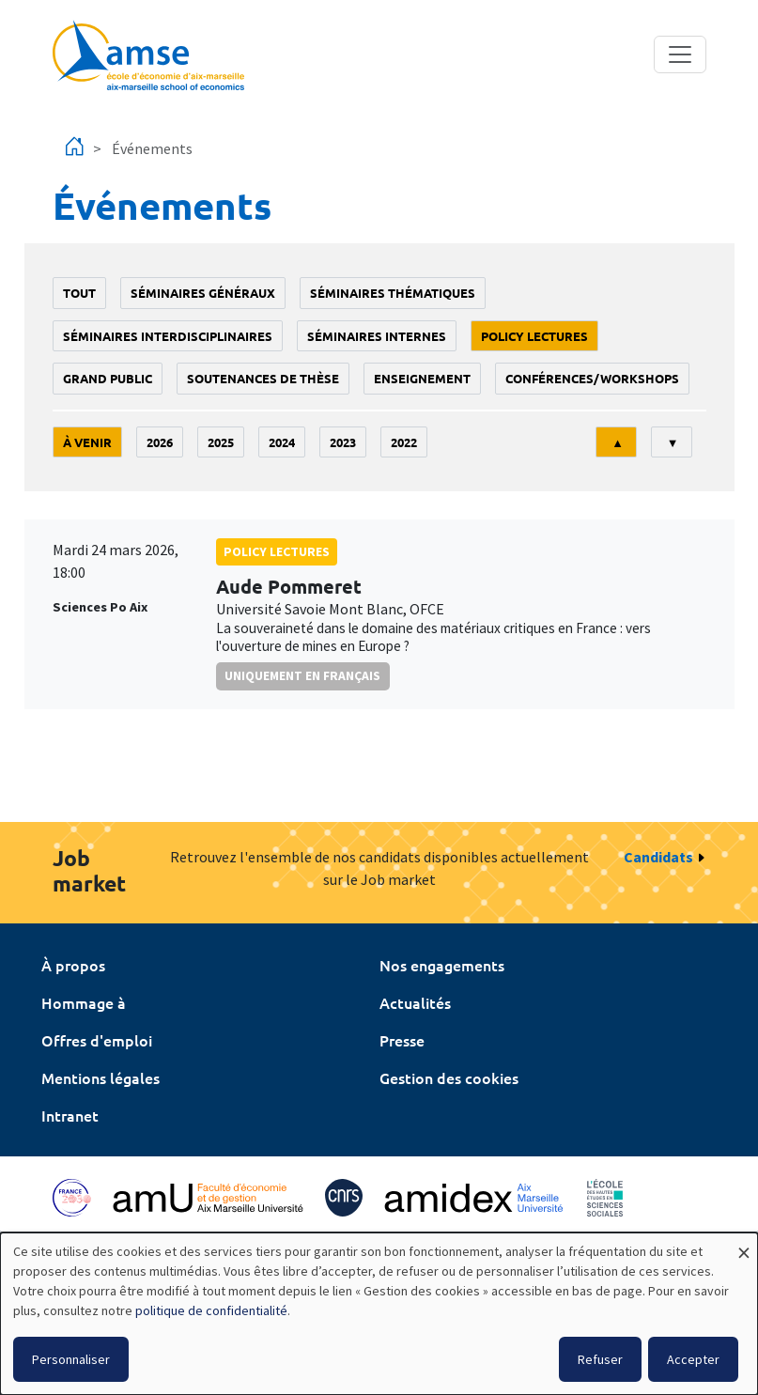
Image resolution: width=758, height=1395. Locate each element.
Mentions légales (100, 1077)
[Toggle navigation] (680, 54)
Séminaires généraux (203, 293)
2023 (343, 442)
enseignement (422, 378)
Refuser (600, 1359)
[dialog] (379, 1313)
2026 (160, 442)
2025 (221, 442)
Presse (402, 1040)
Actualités (415, 1002)
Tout (79, 293)
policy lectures (534, 336)
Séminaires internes (376, 336)
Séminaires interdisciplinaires (167, 336)
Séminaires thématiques (392, 293)
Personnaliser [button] (71, 1359)
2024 (282, 442)
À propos (73, 964)
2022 (404, 442)
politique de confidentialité (211, 1310)
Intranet (70, 1115)
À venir (87, 442)
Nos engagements (441, 964)
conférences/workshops (592, 378)
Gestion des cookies (448, 1077)
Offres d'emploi (96, 1040)
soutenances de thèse (263, 378)
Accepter (693, 1359)
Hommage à (83, 1002)
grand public (107, 378)
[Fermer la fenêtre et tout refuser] (744, 1244)
